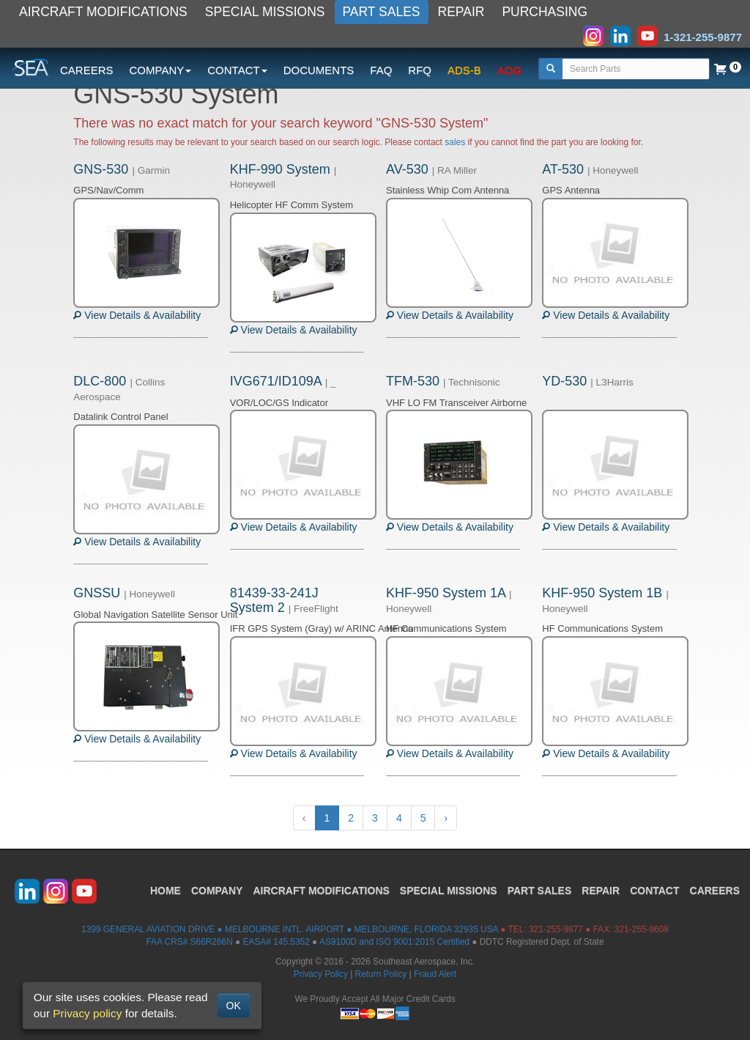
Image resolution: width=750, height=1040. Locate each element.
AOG (509, 70)
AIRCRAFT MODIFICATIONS (103, 11)
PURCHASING (544, 11)
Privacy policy (87, 1013)
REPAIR (461, 11)
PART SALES (381, 11)
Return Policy (381, 974)
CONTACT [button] (237, 70)
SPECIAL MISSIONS (265, 11)
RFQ (419, 70)
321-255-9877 (556, 929)
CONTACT (654, 890)
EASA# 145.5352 (276, 942)
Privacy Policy (321, 974)
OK (233, 1005)
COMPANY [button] (161, 70)
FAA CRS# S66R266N (189, 942)
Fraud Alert (435, 974)
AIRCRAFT (321, 890)
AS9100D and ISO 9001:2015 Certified (394, 942)
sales (455, 142)
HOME (165, 890)
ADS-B (464, 70)
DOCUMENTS (318, 70)
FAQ (381, 70)
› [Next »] (446, 818)
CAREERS (87, 70)
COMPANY (217, 890)
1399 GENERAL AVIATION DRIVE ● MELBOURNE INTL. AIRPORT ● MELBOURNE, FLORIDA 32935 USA (289, 929)
